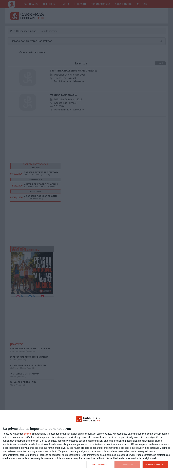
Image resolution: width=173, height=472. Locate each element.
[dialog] (86, 441)
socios (27, 434)
